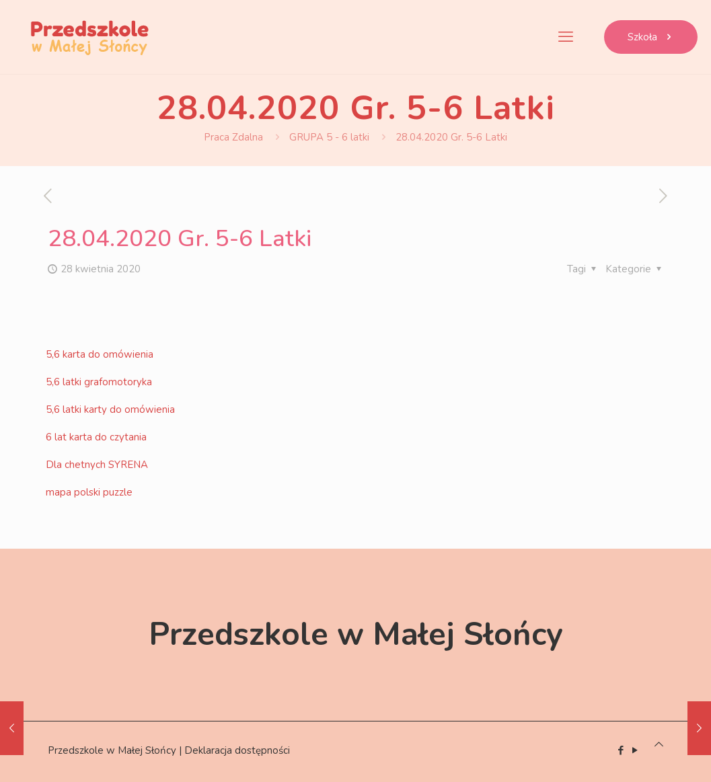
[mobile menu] (565, 37)
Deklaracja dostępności (237, 750)
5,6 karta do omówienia (99, 354)
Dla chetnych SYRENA (97, 464)
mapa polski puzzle (89, 492)
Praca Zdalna (233, 137)
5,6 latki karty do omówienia (110, 409)
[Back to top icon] (659, 744)
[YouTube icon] (635, 750)
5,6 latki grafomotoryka (99, 382)
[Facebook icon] (621, 750)
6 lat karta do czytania (96, 437)
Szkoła (651, 37)
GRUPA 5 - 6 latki (329, 137)
